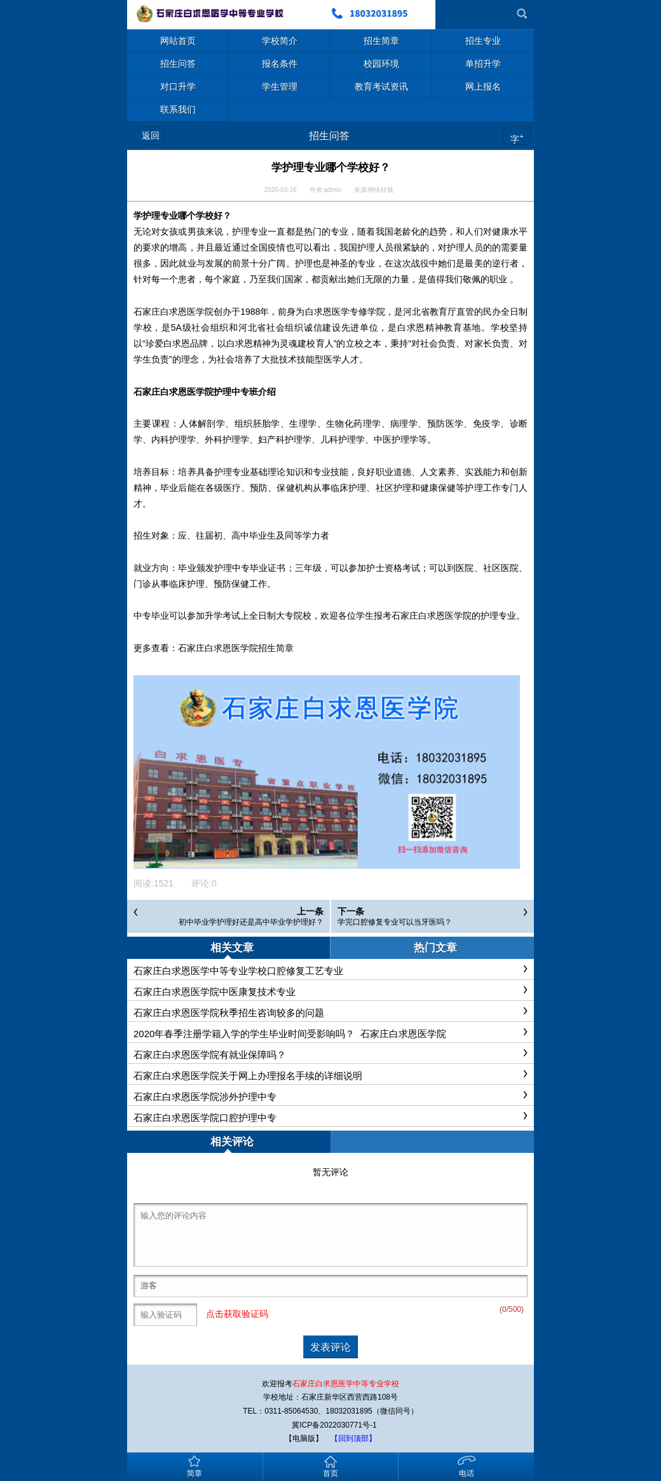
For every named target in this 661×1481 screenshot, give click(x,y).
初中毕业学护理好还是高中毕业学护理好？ (251, 922)
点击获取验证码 (237, 1314)
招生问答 (329, 135)
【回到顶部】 (353, 1438)
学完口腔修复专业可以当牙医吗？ (394, 922)
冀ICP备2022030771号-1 (334, 1425)
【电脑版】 (304, 1438)
